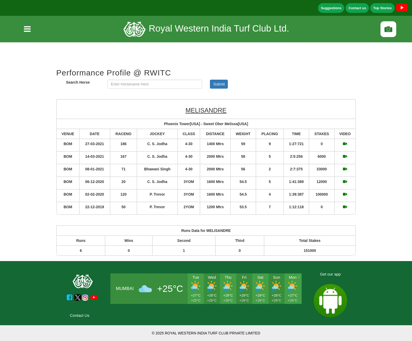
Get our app (330, 274)
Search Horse (78, 82)
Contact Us (79, 315)
